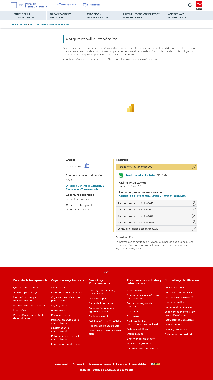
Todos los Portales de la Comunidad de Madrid (106, 370)
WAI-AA (155, 364)
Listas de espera (98, 298)
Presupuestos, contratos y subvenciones (141, 16)
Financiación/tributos (139, 343)
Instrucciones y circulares (179, 320)
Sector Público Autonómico (66, 292)
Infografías (19, 310)
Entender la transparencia (23, 16)
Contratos (132, 311)
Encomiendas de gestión (141, 339)
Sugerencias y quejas (100, 364)
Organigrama (59, 305)
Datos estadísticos (137, 329)
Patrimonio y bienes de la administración (49, 24)
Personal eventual (61, 315)
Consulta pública (174, 287)
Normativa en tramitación (179, 297)
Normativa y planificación (176, 16)
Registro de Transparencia (104, 326)
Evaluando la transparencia (29, 305)
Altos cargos (58, 310)
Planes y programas (176, 329)
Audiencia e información (179, 292)
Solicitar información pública (105, 321)
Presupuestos (135, 290)
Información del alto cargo (66, 344)
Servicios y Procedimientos (97, 16)
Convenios (133, 316)
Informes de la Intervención (142, 348)
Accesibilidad (139, 364)
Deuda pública (135, 334)
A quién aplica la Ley (25, 292)
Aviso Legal (61, 364)
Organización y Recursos (60, 16)
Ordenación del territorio (179, 334)
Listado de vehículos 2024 (140, 175)
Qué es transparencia (25, 287)
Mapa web (121, 364)
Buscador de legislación (178, 307)
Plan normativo (173, 324)
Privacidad (78, 364)
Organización (58, 287)
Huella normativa (174, 302)
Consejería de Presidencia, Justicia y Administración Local (152, 195)
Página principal (19, 24)
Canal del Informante (101, 303)
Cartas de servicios (99, 316)
